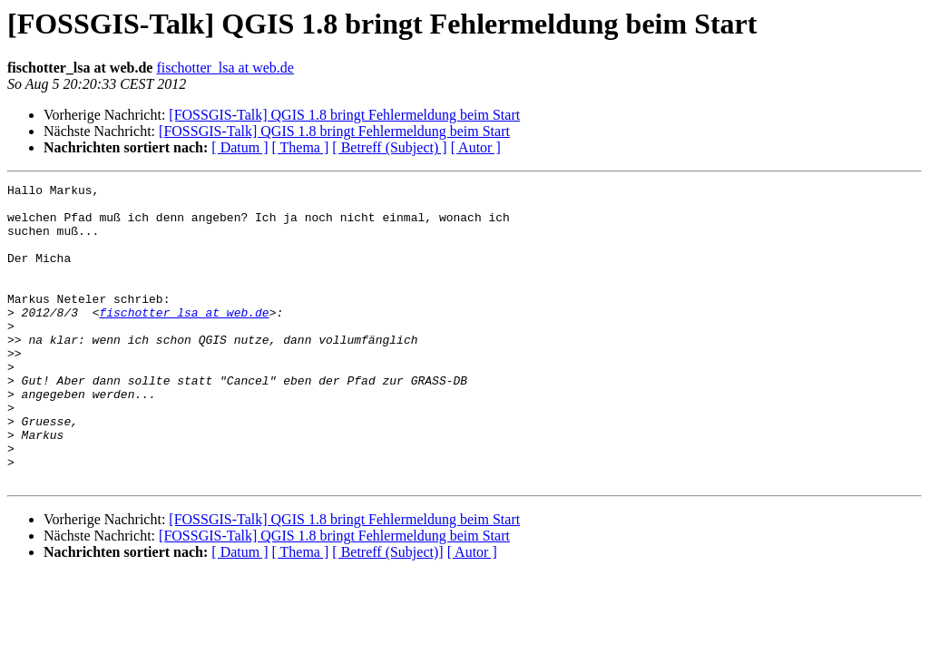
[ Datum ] (239, 147)
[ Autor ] (476, 147)
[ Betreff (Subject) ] (389, 147)
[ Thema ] (300, 147)
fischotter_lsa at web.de (225, 67)
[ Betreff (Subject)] (387, 611)
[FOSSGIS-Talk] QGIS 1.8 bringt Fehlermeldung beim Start (344, 114)
